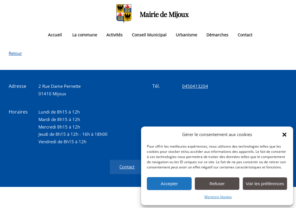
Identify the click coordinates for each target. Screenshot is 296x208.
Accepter (169, 183)
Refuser (217, 183)
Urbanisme (186, 34)
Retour (15, 53)
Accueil (55, 34)
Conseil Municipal (149, 34)
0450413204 (195, 86)
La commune (84, 34)
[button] (284, 135)
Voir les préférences (265, 183)
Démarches (217, 34)
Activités (114, 34)
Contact (245, 34)
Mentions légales (218, 196)
